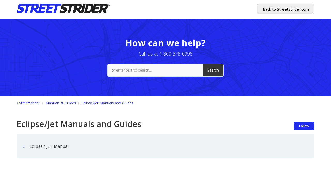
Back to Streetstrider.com (286, 9)
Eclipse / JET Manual (49, 146)
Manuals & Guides (61, 102)
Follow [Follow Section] (304, 126)
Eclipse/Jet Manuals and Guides (107, 102)
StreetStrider (29, 102)
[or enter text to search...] (165, 70)
